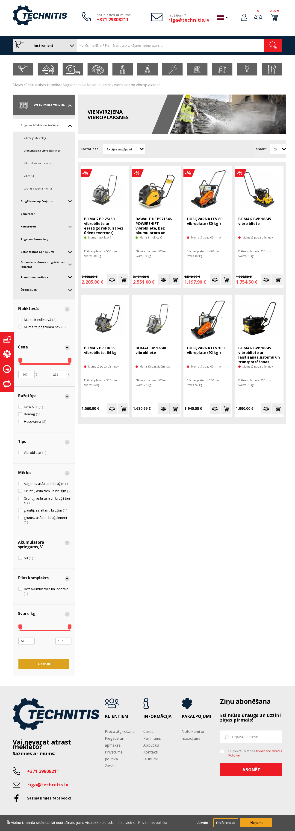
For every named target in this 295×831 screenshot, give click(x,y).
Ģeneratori (28, 214)
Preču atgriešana (120, 731)
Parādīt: (260, 149)
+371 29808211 (113, 19)
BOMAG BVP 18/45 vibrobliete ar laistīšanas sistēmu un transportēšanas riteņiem (259, 357)
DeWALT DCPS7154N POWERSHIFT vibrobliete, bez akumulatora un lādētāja (154, 228)
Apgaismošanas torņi (35, 239)
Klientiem (116, 716)
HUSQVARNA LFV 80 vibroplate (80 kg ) (204, 221)
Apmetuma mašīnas (46, 277)
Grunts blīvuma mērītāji (38, 188)
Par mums (152, 738)
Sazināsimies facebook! (49, 798)
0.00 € (274, 11)
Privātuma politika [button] (152, 823)
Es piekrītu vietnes (255, 753)
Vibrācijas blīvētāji (35, 138)
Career (149, 731)
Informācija (157, 716)
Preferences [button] (225, 823)
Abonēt (251, 769)
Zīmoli (110, 765)
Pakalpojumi (196, 716)
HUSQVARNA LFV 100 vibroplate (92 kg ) (205, 350)
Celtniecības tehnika (42, 84)
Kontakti (150, 752)
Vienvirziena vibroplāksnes (137, 84)
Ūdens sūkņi (46, 290)
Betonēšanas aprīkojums (46, 252)
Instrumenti (44, 45)
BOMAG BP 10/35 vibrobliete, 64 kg (100, 350)
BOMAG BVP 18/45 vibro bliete (254, 221)
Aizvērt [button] (202, 823)
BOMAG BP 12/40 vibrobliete (151, 350)
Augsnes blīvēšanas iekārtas (87, 84)
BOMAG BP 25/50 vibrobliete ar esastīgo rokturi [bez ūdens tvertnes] (103, 225)
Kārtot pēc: (90, 149)
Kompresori (46, 226)
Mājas (18, 84)
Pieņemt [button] (256, 823)
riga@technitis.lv (188, 20)
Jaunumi (150, 759)
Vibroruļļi (29, 176)
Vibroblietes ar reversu (38, 163)
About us (151, 745)
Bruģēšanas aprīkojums (46, 201)
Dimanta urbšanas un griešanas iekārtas (46, 264)
